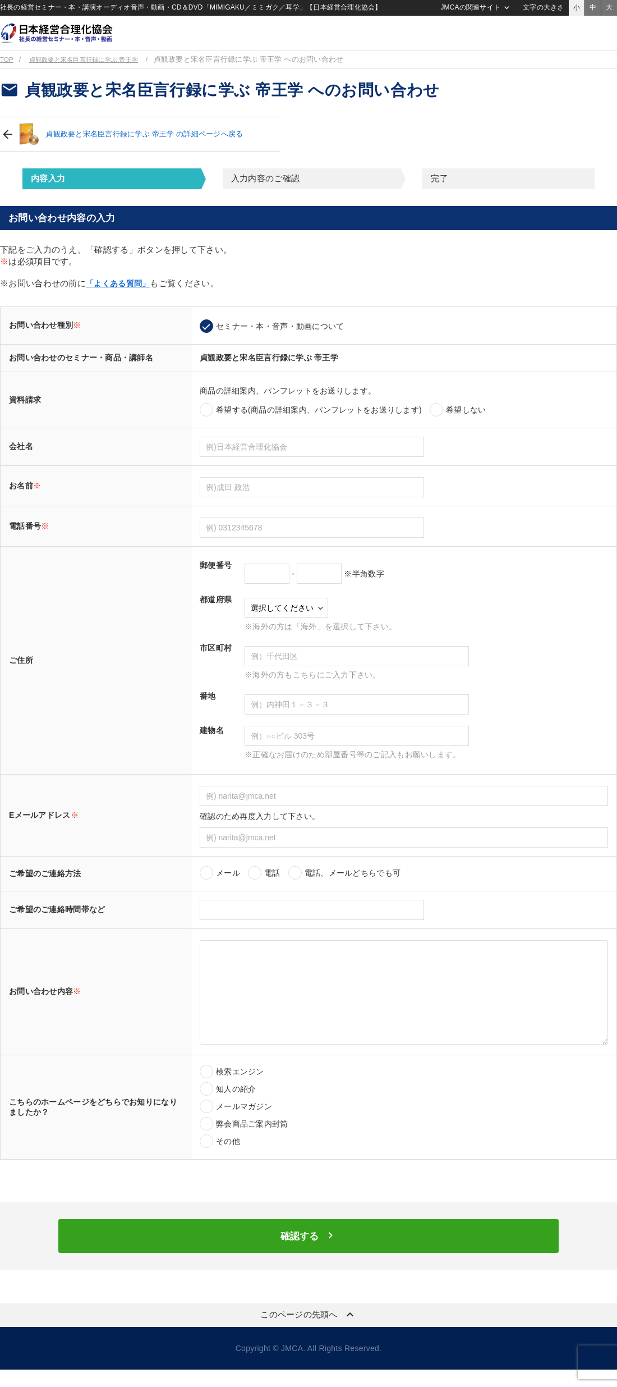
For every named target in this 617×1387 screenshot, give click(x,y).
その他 (228, 1155)
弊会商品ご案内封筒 (252, 1138)
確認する (308, 1252)
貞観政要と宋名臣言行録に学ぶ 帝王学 (94, 74)
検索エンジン (240, 1086)
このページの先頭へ (308, 1332)
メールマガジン (244, 1120)
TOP (7, 74)
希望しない (466, 424)
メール (228, 887)
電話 (272, 887)
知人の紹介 (236, 1103)
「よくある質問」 (120, 298)
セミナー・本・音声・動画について (280, 340)
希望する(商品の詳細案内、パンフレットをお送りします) (319, 424)
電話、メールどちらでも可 (352, 887)
